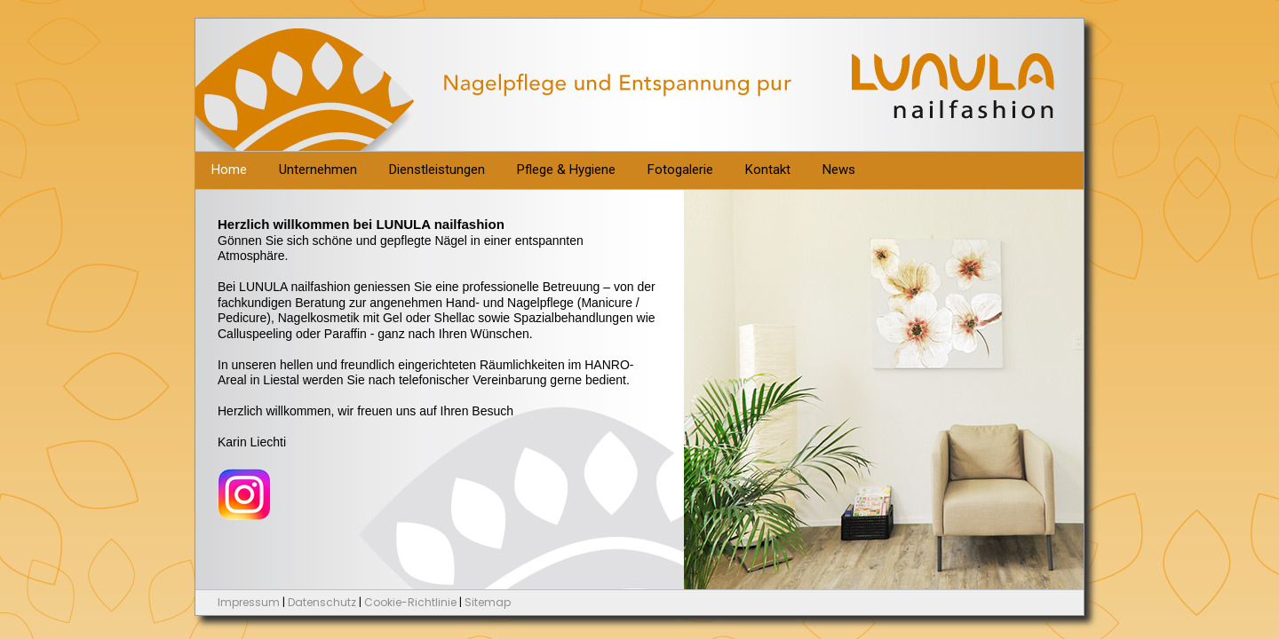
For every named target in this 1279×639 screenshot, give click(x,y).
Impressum (249, 602)
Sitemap (488, 602)
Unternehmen (318, 170)
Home (229, 170)
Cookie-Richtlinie (410, 602)
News (838, 170)
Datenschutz (322, 602)
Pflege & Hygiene (566, 170)
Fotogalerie (680, 170)
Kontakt (767, 170)
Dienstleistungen (437, 170)
